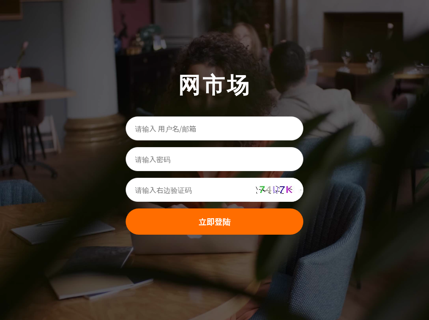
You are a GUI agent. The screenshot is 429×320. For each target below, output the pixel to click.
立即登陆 (214, 221)
